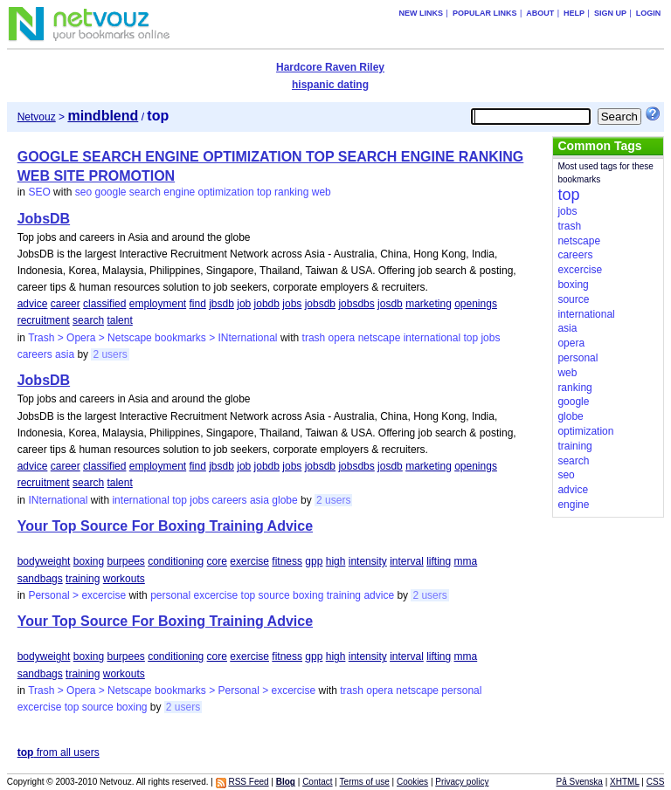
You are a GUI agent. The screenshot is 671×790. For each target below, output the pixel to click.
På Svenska (580, 782)
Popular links (485, 13)
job (244, 304)
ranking (291, 192)
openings (475, 304)
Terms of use (365, 782)
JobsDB (43, 218)
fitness (287, 561)
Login (648, 13)
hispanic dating (330, 85)
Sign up (610, 13)
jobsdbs (356, 304)
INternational (57, 500)
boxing (88, 561)
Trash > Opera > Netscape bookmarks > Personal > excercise (171, 690)
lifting (438, 561)
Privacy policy (461, 782)
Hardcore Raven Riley (330, 67)
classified (104, 304)
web (321, 192)
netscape (379, 338)
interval (407, 561)
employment (157, 304)
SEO (39, 192)
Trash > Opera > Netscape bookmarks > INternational (152, 338)
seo (83, 192)
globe (284, 500)
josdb (390, 304)
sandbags (40, 579)
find (198, 304)
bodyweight (44, 561)
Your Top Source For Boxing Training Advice (165, 526)
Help (574, 13)
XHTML (625, 782)
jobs (291, 304)
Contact (317, 782)
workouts (124, 579)
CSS (656, 782)
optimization (226, 192)
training (83, 579)
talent (119, 320)
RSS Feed (248, 782)
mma (466, 561)
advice (32, 304)
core (217, 561)
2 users (110, 354)
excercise (216, 595)
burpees (125, 561)
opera (342, 338)
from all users (58, 752)
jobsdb (320, 304)
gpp (313, 561)
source (274, 595)
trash (314, 338)
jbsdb (221, 304)
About (540, 13)
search (145, 192)
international (432, 338)
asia (64, 354)
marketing (428, 304)
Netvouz (36, 117)
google (110, 192)
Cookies (412, 782)
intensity (368, 561)
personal (170, 595)
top (264, 192)
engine (179, 192)
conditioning (176, 561)
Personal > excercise (77, 595)
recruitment (43, 320)
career (65, 304)
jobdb (267, 304)
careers (34, 354)
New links (421, 13)
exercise (249, 561)
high (336, 561)
